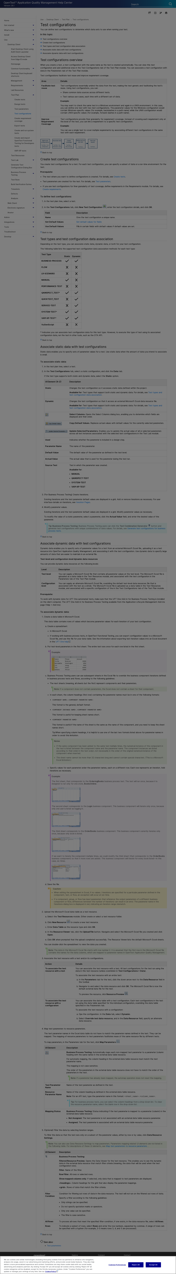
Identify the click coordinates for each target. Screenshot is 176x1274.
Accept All (153, 1265)
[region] (88, 1265)
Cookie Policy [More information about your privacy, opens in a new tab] (50, 1271)
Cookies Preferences (117, 1265)
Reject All (136, 1265)
